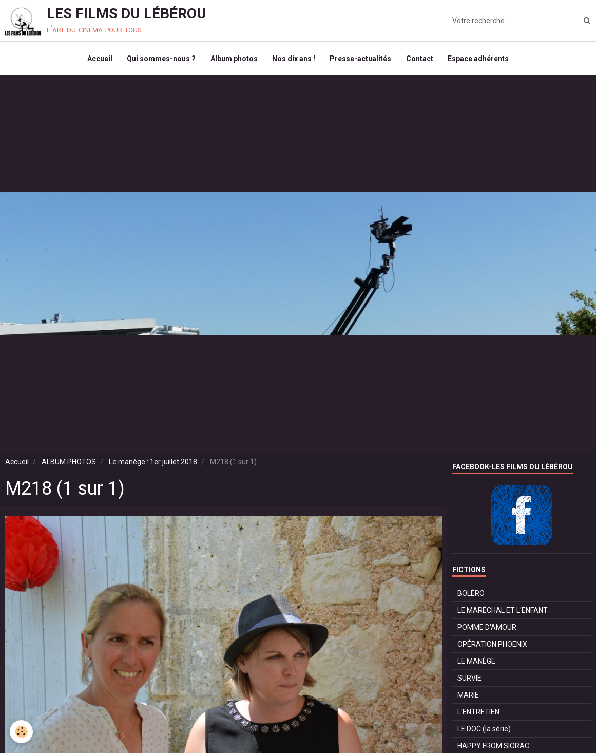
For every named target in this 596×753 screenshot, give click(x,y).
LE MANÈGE (476, 664)
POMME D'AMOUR (486, 630)
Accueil (97, 59)
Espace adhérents (480, 59)
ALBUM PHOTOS (69, 464)
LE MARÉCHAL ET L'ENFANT (502, 613)
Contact (421, 59)
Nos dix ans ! (293, 59)
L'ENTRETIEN (478, 714)
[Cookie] (21, 731)
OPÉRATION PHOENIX (492, 647)
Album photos (233, 59)
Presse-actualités (361, 59)
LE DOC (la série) (484, 731)
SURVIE (469, 680)
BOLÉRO (471, 596)
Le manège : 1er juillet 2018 (153, 464)
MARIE (468, 697)
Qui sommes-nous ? (159, 59)
